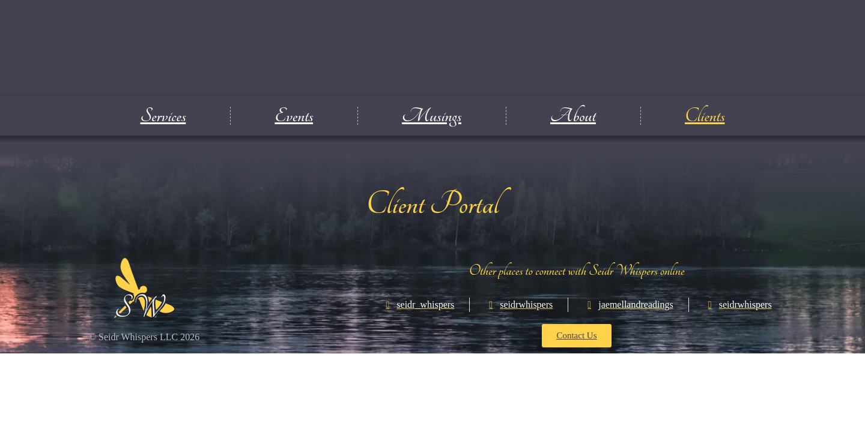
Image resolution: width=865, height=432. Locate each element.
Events (294, 116)
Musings (431, 116)
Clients (704, 116)
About (573, 116)
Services (163, 116)
